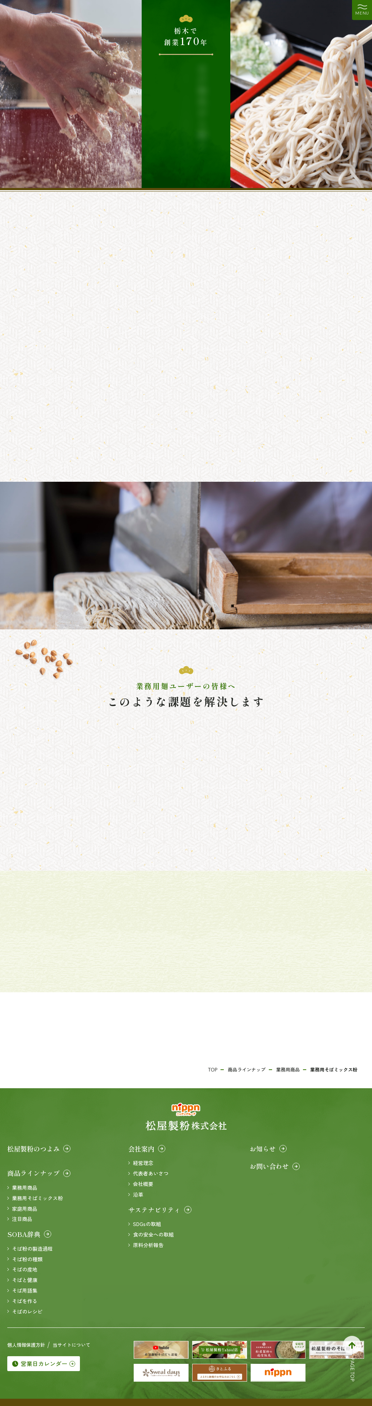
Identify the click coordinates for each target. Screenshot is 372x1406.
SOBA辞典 (29, 1234)
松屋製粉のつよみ (38, 1148)
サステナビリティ (159, 1209)
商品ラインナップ (38, 1173)
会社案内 (146, 1148)
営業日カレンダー (43, 1363)
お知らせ (268, 1148)
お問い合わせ (275, 1166)
